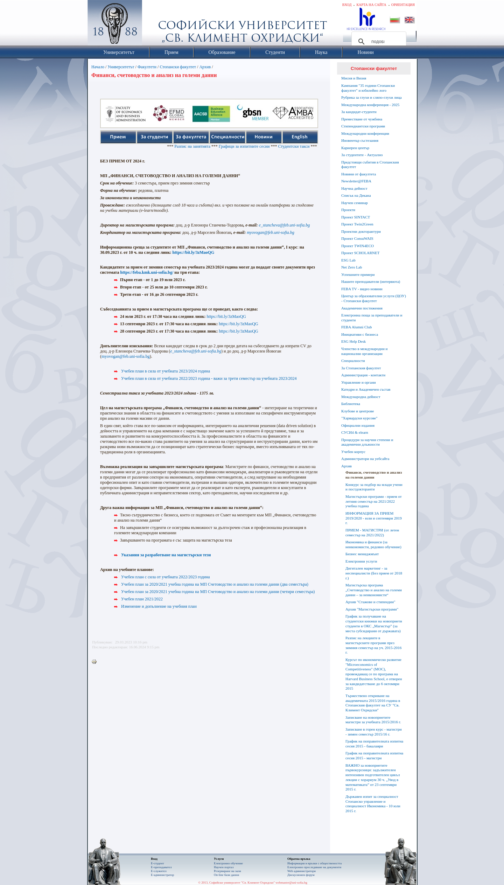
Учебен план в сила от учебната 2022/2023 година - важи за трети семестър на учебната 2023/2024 (209, 378)
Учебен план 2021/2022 (142, 599)
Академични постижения (362, 308)
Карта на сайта (371, 5)
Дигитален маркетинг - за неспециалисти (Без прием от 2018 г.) (373, 573)
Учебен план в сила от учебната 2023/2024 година (165, 371)
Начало (97, 66)
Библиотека (350, 404)
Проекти (348, 210)
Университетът (120, 66)
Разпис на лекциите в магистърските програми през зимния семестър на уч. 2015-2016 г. (373, 645)
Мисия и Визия (353, 78)
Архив (205, 66)
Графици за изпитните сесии (253, 146)
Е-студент (157, 863)
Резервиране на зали (227, 871)
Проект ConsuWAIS (357, 238)
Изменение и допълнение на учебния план (159, 606)
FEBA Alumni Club (356, 327)
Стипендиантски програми (363, 126)
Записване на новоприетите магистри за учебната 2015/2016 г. (373, 719)
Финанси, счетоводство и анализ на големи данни (373, 474)
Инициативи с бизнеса (359, 334)
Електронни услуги (361, 561)
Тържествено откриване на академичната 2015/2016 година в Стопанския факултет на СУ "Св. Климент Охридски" (372, 703)
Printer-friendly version (95, 662)
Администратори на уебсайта (365, 459)
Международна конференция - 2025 (370, 105)
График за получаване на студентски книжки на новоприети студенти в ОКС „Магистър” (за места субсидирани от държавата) (373, 623)
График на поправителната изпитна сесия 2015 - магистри (374, 755)
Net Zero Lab (351, 267)
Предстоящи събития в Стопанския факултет (370, 164)
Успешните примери (357, 274)
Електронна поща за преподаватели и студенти (371, 317)
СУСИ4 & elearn (354, 432)
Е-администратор (162, 875)
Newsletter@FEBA (356, 181)
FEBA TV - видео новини (362, 289)
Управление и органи (358, 382)
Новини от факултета (358, 174)
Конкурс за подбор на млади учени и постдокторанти (373, 487)
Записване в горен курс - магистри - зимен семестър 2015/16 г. (373, 731)
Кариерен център (355, 148)
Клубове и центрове (357, 411)
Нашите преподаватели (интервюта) (370, 281)
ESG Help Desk (353, 341)
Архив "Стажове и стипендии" (370, 602)
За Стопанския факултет (361, 368)
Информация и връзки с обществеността (314, 863)
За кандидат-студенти (359, 112)
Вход (347, 5)
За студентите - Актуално (362, 155)
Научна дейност (354, 188)
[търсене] (377, 41)
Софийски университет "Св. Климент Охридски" (154, 24)
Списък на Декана (356, 195)
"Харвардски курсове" (359, 418)
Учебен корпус (353, 452)
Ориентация (403, 5)
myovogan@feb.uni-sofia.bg (126, 356)
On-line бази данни (226, 875)
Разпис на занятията (201, 146)
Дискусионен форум (301, 875)
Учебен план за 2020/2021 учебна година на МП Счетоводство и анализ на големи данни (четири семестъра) (218, 591)
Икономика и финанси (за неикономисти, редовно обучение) (373, 544)
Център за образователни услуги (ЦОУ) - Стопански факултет (373, 298)
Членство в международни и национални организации (364, 351)
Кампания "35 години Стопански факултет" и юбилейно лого (368, 87)
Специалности (353, 360)
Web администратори (301, 871)
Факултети (147, 66)
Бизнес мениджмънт (362, 554)
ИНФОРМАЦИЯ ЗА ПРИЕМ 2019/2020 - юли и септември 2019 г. (373, 518)
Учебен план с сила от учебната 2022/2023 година (165, 576)
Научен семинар (354, 203)
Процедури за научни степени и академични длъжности (367, 442)
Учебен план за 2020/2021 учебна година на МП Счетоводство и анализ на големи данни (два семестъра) (214, 584)
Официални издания (357, 425)
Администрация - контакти (363, 375)
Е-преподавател (161, 867)
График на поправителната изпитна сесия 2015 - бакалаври (374, 743)
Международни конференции (365, 133)
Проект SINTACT (355, 217)
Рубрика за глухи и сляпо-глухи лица (371, 97)
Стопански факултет (178, 66)
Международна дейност (360, 397)
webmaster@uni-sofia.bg (291, 882)
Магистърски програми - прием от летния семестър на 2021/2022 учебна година (373, 501)
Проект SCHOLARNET (360, 253)
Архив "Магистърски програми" (371, 609)
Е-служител (159, 871)
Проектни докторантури (361, 231)
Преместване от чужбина (361, 119)
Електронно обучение (228, 863)
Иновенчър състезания (359, 140)
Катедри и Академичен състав (366, 389)
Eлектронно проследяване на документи (314, 867)
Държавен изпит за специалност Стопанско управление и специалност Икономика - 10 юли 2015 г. (372, 803)
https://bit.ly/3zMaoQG (194, 252)
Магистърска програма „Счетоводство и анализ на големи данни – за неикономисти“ (373, 590)
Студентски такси (302, 146)
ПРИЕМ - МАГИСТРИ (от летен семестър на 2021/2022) (372, 532)
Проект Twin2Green (357, 224)
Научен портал (223, 867)
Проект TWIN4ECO (357, 246)
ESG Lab (348, 260)
